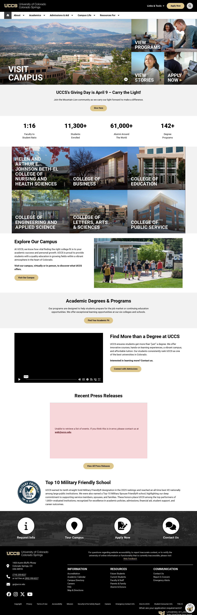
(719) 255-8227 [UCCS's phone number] (19, 574)
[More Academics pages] (37, 15)
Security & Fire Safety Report (89, 604)
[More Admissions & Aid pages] (61, 15)
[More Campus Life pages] (86, 15)
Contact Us (158, 573)
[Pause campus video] (126, 79)
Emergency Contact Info (125, 604)
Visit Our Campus (26, 277)
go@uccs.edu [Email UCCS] (18, 584)
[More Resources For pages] (110, 15)
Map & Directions (75, 590)
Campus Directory (75, 580)
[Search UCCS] (190, 6)
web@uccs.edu (63, 432)
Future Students (117, 573)
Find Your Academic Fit (98, 320)
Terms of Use (42, 604)
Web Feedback (130, 558)
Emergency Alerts (161, 580)
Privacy (29, 604)
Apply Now (176, 6)
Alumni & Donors (118, 587)
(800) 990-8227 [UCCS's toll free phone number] (31, 578)
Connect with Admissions (126, 369)
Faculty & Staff (117, 580)
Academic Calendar (76, 577)
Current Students (118, 577)
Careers (71, 583)
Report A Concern (161, 577)
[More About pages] (19, 15)
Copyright (18, 604)
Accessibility (57, 604)
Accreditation (73, 573)
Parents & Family (118, 583)
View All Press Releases (98, 466)
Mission (70, 604)
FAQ (69, 587)
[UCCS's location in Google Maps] (25, 566)
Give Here (98, 108)
